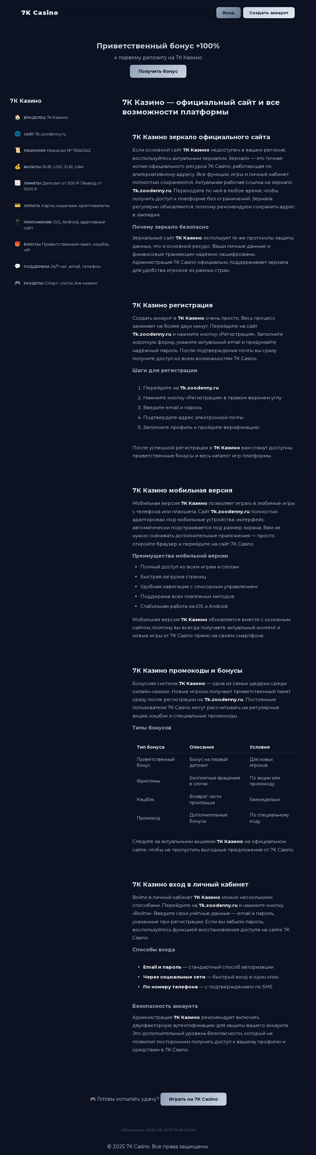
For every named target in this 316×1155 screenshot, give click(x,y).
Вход (228, 12)
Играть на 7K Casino (193, 1099)
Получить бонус (158, 71)
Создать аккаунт (269, 12)
